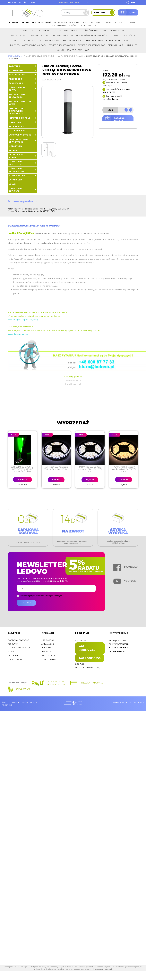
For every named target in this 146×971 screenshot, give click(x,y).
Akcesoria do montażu (34, 45)
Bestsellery (29, 23)
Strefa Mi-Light (115, 45)
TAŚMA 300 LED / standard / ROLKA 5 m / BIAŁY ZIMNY (56, 468)
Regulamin (13, 644)
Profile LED (76, 30)
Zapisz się (26, 603)
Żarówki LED (91, 30)
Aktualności (60, 23)
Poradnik (74, 23)
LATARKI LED (131, 45)
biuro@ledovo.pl (118, 641)
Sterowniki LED (58, 25)
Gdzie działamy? (16, 659)
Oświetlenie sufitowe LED (62, 45)
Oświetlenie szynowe (77, 50)
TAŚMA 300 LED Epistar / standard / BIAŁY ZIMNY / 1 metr (90, 469)
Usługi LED (46, 652)
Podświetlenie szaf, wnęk (54, 35)
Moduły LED (129, 40)
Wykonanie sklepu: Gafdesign (128, 702)
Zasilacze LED (61, 30)
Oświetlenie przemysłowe (91, 45)
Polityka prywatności (19, 648)
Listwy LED (131, 23)
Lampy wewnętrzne (72, 40)
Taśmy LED (27, 30)
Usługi (99, 23)
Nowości (14, 23)
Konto (134, 2)
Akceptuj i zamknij (103, 969)
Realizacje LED (48, 655)
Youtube (29, 2)
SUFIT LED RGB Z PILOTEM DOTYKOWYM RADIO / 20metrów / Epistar (22, 469)
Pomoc (108, 23)
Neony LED (14, 45)
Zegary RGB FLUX (32, 40)
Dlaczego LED (48, 659)
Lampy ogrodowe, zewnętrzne (102, 40)
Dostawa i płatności (18, 640)
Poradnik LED (48, 648)
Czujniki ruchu (51, 40)
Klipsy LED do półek (124, 35)
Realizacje (87, 23)
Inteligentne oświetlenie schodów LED (91, 35)
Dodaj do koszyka (119, 119)
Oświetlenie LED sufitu (112, 30)
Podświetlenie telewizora (82, 25)
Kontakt (119, 23)
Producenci (47, 640)
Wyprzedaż (44, 23)
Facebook (14, 2)
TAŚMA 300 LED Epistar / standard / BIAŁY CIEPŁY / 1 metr (124, 469)
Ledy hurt (13, 655)
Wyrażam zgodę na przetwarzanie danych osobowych (41, 596)
